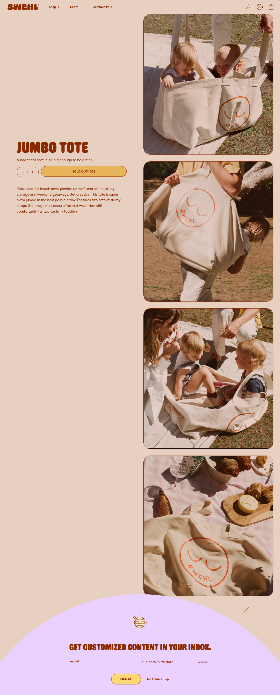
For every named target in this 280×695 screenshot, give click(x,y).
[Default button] (246, 609)
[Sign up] (126, 679)
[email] (104, 661)
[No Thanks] (158, 679)
